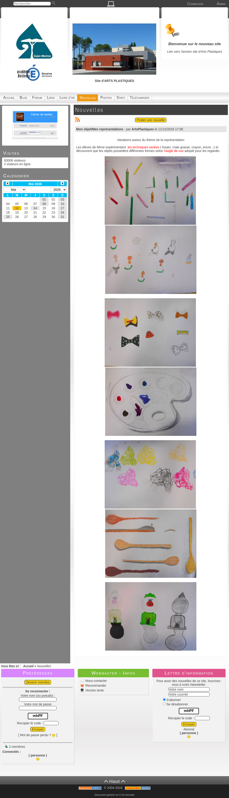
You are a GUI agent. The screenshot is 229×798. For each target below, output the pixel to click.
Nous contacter (95, 681)
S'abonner (172, 700)
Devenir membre (37, 682)
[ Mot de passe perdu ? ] (37, 735)
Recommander (95, 685)
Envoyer (38, 729)
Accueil (28, 666)
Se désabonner (175, 704)
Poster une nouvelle (151, 120)
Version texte (94, 690)
